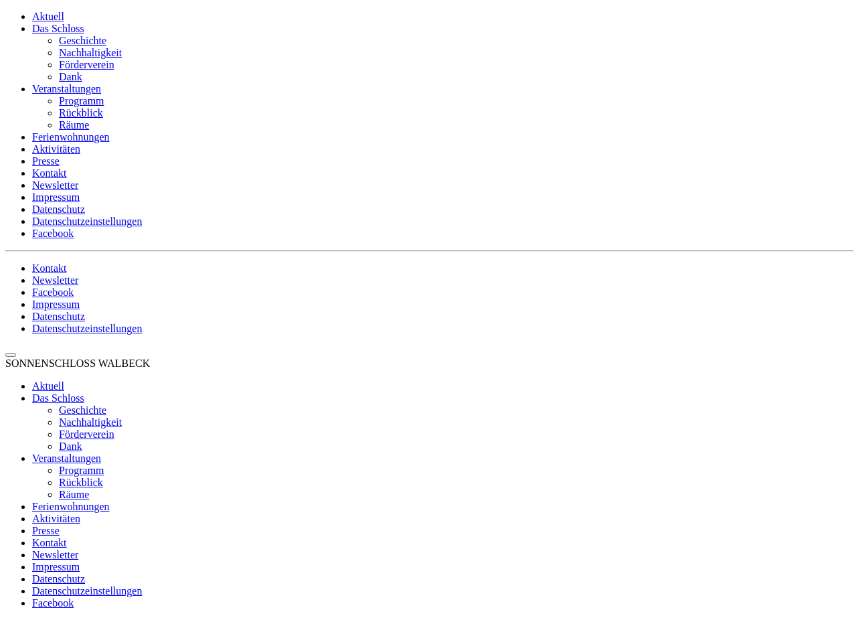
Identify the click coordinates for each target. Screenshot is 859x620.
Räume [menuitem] (74, 494)
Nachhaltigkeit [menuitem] (90, 422)
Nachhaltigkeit (90, 52)
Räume (74, 125)
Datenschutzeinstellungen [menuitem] (87, 591)
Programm (81, 100)
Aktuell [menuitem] (48, 386)
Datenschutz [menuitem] (58, 579)
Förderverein (86, 64)
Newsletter (55, 185)
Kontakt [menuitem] (49, 542)
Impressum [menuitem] (56, 566)
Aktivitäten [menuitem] (56, 518)
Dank (70, 76)
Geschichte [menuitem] (82, 410)
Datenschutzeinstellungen (87, 221)
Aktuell (48, 16)
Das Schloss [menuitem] (58, 398)
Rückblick (81, 113)
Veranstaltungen (66, 88)
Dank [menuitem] (70, 446)
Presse (46, 161)
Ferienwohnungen (71, 137)
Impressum (56, 197)
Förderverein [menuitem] (86, 434)
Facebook (53, 233)
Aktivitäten (56, 149)
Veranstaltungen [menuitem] (66, 458)
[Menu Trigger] (10, 355)
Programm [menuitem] (81, 470)
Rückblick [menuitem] (81, 482)
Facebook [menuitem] (53, 603)
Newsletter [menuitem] (55, 554)
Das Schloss (58, 28)
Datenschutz (58, 209)
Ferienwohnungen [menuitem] (71, 506)
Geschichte (82, 40)
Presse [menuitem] (46, 530)
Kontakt (49, 173)
